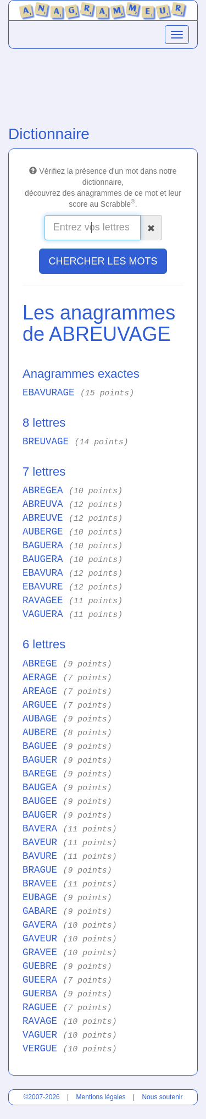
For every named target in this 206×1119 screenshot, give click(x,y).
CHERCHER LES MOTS (102, 261)
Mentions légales (101, 1097)
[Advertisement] (103, 84)
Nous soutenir (162, 1097)
